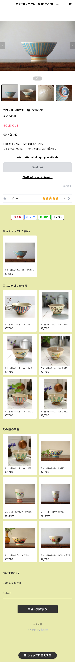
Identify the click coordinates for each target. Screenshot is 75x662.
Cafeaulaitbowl (12, 582)
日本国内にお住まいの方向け (38, 177)
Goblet (7, 593)
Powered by (37, 630)
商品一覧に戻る (37, 609)
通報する (67, 185)
